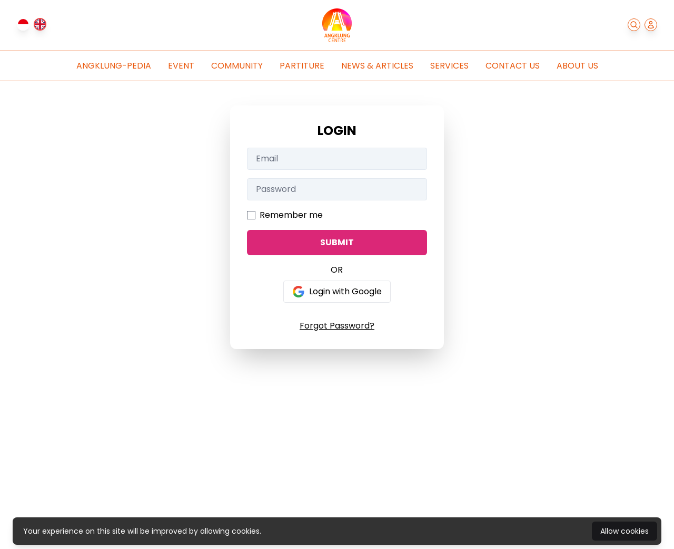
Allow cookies (624, 531)
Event (181, 66)
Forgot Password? (337, 326)
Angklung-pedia (113, 66)
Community (237, 66)
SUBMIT (337, 242)
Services (449, 66)
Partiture (302, 66)
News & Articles (377, 66)
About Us (577, 66)
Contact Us (512, 66)
